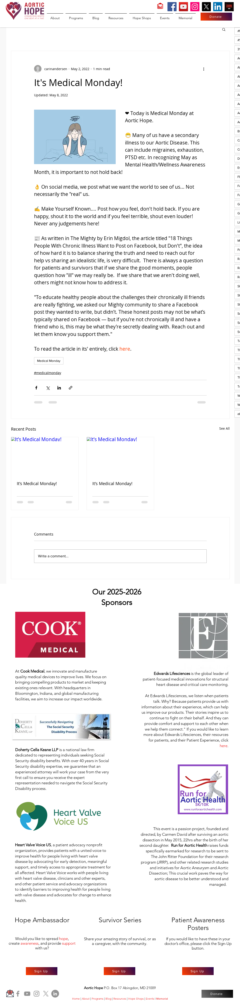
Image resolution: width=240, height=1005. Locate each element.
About (86, 998)
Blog (108, 998)
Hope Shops (136, 998)
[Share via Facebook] (36, 387)
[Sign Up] (41, 971)
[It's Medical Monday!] (44, 456)
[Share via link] (70, 387)
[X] (206, 6)
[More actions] (204, 69)
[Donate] (216, 17)
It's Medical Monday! (37, 483)
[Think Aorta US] (229, 6)
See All (224, 428)
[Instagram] (194, 6)
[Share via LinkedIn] (59, 387)
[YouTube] (183, 6)
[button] (224, 29)
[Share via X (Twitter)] (47, 387)
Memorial (162, 998)
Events (150, 998)
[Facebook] (172, 6)
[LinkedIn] (217, 6)
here (223, 745)
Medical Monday (48, 361)
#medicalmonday (47, 373)
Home (76, 998)
